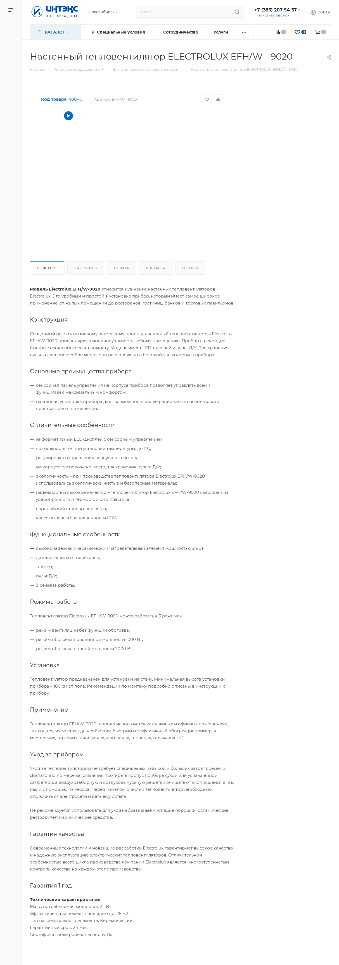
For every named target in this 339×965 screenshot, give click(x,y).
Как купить (85, 268)
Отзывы (190, 268)
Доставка (155, 268)
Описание (47, 268)
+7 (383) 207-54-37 (275, 10)
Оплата (121, 268)
